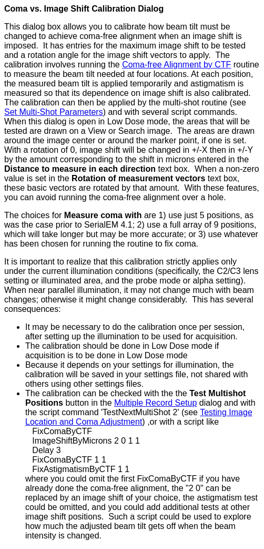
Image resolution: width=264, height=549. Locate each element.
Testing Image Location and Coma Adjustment (138, 417)
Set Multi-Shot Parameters (53, 111)
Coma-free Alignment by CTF (176, 64)
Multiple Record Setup (155, 402)
